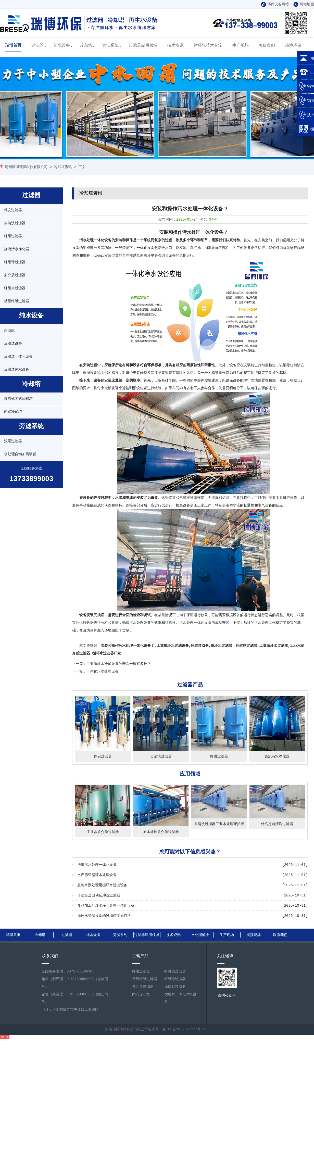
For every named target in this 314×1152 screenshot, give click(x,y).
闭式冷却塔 (13, 412)
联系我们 (280, 935)
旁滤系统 (110, 45)
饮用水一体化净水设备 (180, 998)
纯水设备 (62, 45)
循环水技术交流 (208, 45)
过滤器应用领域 (143, 45)
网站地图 (303, 4)
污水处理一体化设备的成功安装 (204, 623)
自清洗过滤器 (15, 223)
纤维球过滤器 (15, 262)
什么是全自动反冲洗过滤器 (98, 895)
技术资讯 (175, 45)
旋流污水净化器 (16, 249)
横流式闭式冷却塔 (18, 399)
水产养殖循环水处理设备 (97, 875)
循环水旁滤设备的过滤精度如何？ (104, 916)
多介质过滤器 (15, 275)
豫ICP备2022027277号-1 (183, 1029)
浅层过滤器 (13, 441)
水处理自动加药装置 (20, 454)
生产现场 (240, 45)
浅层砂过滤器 (175, 987)
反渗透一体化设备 (18, 357)
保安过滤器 (13, 210)
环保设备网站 (275, 4)
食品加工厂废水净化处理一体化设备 (105, 906)
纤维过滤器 (13, 236)
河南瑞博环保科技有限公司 (26, 167)
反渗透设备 (13, 343)
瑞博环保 (293, 45)
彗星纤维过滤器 (16, 301)
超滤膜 (9, 330)
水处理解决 (200, 935)
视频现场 (253, 935)
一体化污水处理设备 (102, 671)
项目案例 (267, 45)
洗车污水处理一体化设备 (97, 865)
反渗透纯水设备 (16, 370)
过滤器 (37, 45)
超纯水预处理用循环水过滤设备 (102, 885)
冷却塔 (86, 45)
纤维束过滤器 (15, 288)
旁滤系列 (120, 935)
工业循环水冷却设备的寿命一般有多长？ (118, 664)
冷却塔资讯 (63, 167)
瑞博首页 (13, 45)
